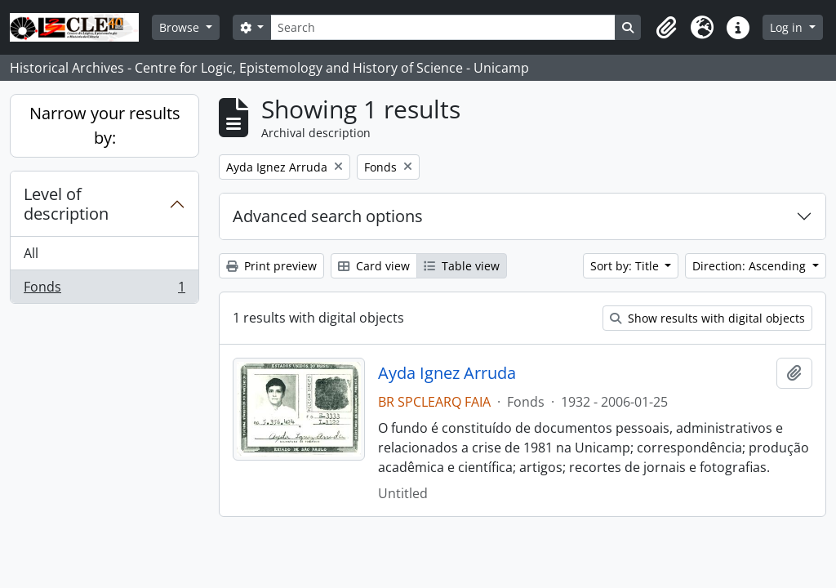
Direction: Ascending (750, 266)
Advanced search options (328, 216)
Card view (374, 266)
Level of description (66, 204)
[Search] (442, 27)
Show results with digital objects (707, 318)
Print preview (271, 266)
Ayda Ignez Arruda (447, 373)
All (31, 253)
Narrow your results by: (104, 125)
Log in (788, 27)
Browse (180, 27)
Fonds (104, 290)
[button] (666, 28)
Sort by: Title (626, 266)
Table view (462, 266)
